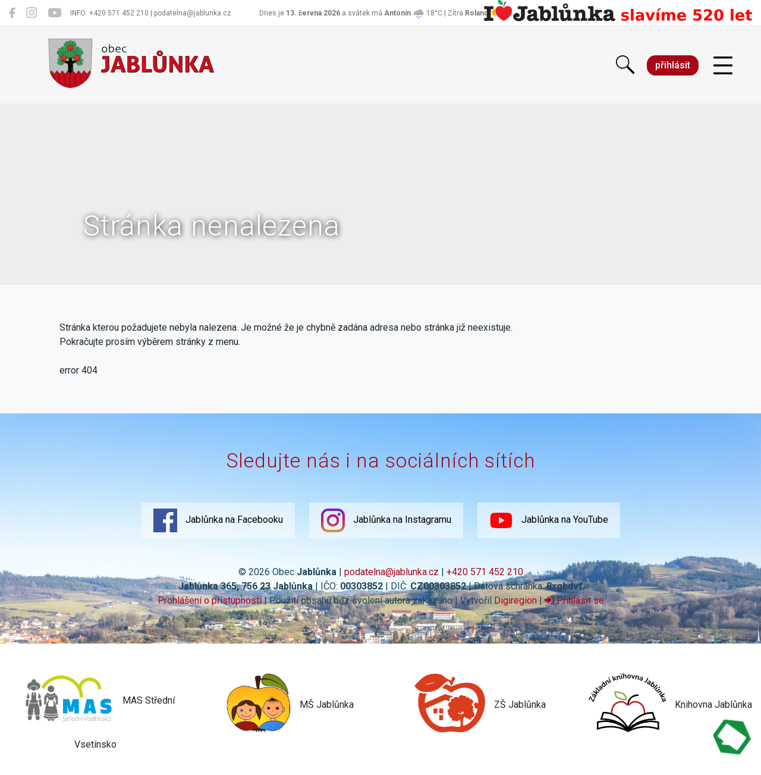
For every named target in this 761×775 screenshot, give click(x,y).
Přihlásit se (574, 600)
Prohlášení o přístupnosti (210, 600)
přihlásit (672, 65)
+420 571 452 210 (484, 572)
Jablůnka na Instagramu (386, 520)
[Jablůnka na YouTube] (54, 13)
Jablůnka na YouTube (548, 520)
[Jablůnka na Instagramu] (31, 13)
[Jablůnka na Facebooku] (12, 13)
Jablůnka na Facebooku (218, 520)
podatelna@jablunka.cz (391, 572)
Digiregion (515, 600)
